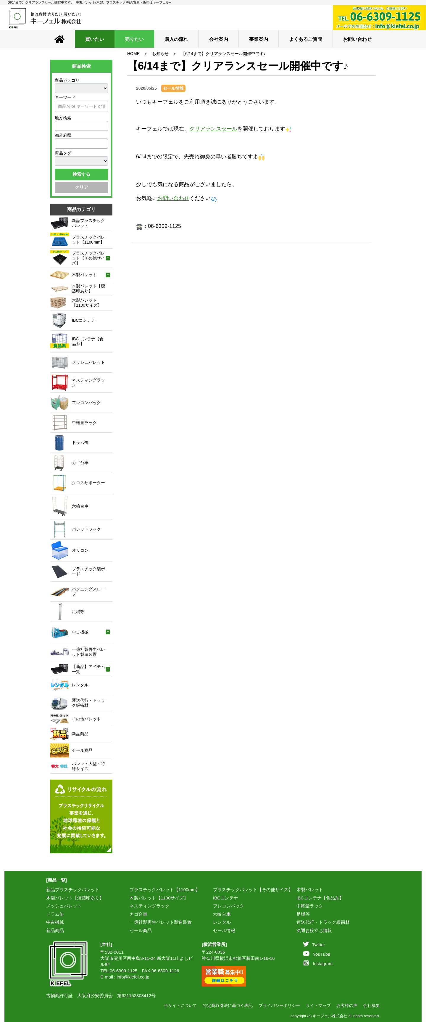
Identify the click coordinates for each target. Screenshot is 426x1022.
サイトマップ (318, 1005)
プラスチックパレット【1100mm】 (165, 889)
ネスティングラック (150, 905)
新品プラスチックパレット (72, 889)
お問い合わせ (357, 39)
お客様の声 (347, 1005)
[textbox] (58, 125)
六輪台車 (222, 914)
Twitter (314, 944)
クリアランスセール (213, 129)
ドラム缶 (55, 914)
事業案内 (258, 39)
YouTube (316, 954)
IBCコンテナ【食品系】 (320, 897)
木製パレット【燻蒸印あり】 (75, 897)
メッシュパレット (64, 905)
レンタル (222, 922)
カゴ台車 (138, 914)
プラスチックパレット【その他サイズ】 (253, 889)
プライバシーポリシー (279, 1005)
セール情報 (224, 930)
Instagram (318, 963)
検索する (81, 174)
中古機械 (55, 922)
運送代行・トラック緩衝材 (323, 922)
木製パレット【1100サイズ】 (159, 897)
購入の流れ (176, 39)
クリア (81, 187)
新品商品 (55, 930)
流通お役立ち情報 (314, 930)
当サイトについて (180, 1005)
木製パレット (309, 889)
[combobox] (81, 126)
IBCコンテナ (225, 897)
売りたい (134, 39)
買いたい (94, 39)
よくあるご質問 (305, 39)
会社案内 (218, 39)
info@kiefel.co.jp (133, 976)
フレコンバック (228, 905)
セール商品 (141, 930)
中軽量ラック (309, 905)
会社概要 (371, 1005)
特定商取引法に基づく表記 (228, 1005)
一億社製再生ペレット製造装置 (161, 922)
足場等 (303, 914)
